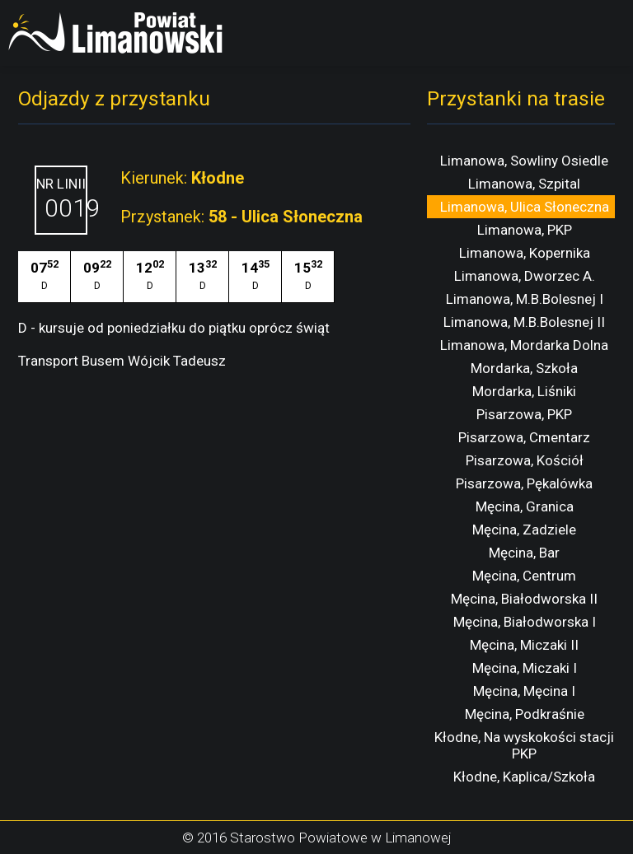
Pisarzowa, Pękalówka (524, 483)
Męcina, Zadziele (524, 529)
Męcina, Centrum (524, 575)
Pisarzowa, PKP (524, 414)
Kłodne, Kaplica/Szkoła (524, 776)
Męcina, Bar (524, 552)
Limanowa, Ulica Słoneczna (524, 206)
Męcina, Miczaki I (524, 668)
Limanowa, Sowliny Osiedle (524, 160)
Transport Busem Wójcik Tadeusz (122, 360)
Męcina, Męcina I (524, 691)
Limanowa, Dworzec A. (524, 276)
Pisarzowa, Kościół (525, 460)
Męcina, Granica (525, 506)
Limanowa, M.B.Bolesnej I (524, 299)
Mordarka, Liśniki (524, 391)
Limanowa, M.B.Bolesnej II (524, 322)
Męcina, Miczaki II (524, 645)
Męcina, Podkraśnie (524, 714)
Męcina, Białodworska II (524, 598)
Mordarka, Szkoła (524, 368)
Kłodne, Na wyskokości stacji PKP (524, 745)
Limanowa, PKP (524, 230)
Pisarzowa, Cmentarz (524, 437)
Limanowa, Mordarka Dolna (524, 345)
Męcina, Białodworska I (524, 622)
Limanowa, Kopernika (524, 253)
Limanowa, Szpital (524, 183)
